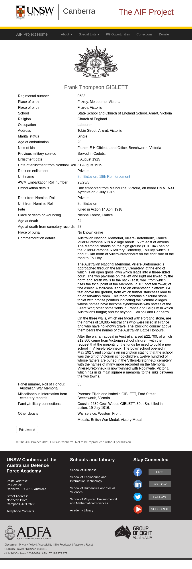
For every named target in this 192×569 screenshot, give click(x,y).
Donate (164, 34)
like (159, 472)
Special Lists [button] (89, 34)
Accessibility (45, 544)
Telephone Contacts (20, 511)
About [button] (66, 34)
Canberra (79, 11)
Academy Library (81, 510)
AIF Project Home (32, 34)
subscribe (160, 509)
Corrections (144, 34)
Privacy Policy (27, 544)
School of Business (83, 470)
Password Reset (83, 544)
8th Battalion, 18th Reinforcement (104, 176)
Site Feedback (62, 544)
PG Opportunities (118, 34)
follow (160, 484)
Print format (27, 429)
